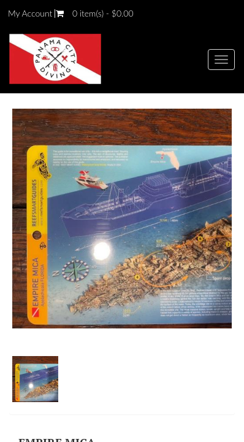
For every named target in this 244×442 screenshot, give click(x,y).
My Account (30, 13)
